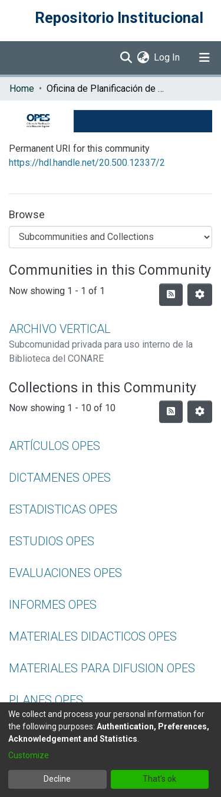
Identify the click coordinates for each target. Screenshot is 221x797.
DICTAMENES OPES (60, 478)
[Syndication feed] (171, 295)
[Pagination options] (199, 295)
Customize (28, 755)
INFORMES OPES (53, 605)
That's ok (159, 778)
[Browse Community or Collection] (110, 237)
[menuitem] (143, 58)
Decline (57, 778)
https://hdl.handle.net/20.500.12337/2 (87, 162)
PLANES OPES (46, 700)
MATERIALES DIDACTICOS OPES (93, 636)
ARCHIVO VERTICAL (60, 329)
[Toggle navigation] (204, 57)
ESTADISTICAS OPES (63, 509)
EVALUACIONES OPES (65, 573)
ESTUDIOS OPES (51, 541)
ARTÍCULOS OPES (54, 446)
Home (21, 88)
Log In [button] (167, 57)
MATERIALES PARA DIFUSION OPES (102, 668)
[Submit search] (125, 58)
